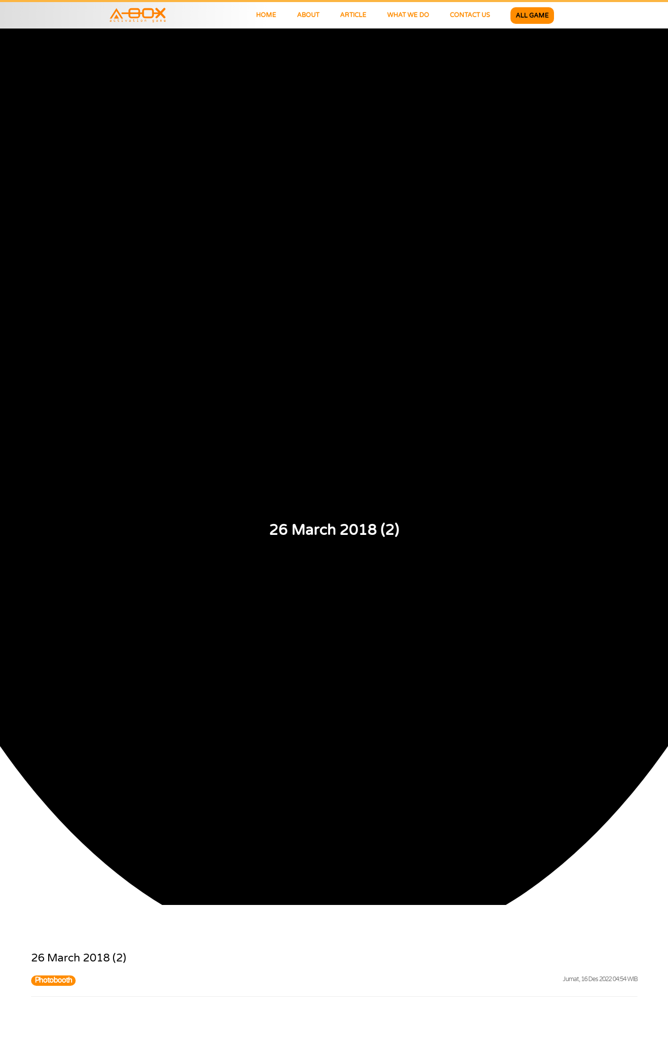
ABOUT (308, 15)
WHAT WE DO (408, 15)
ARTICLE (353, 15)
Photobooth (53, 980)
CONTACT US (470, 15)
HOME (266, 15)
